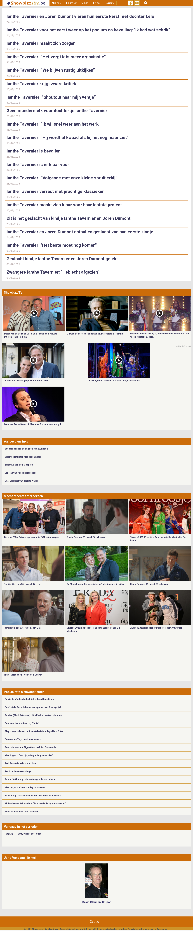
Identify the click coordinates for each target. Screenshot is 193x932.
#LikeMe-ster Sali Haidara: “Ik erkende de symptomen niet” (35, 803)
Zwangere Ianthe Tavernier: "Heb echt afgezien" (53, 272)
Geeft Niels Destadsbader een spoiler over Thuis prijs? (33, 707)
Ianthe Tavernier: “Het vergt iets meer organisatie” (56, 56)
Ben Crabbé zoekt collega (18, 771)
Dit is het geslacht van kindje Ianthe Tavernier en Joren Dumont (68, 218)
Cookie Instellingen (137, 929)
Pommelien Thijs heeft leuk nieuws (23, 739)
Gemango (162, 929)
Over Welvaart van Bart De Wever (21, 481)
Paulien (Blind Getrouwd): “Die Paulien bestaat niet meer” (34, 715)
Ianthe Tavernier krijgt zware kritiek (41, 83)
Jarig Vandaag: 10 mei (20, 858)
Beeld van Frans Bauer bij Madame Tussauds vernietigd (32, 424)
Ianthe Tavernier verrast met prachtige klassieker (55, 191)
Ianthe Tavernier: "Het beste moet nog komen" (52, 245)
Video (84, 3)
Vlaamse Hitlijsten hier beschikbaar (23, 457)
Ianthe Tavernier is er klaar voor (38, 164)
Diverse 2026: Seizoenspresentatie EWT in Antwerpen (31, 537)
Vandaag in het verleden (21, 826)
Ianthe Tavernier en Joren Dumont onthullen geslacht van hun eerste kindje (80, 231)
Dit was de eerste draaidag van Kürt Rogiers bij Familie (95, 333)
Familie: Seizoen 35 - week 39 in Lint (22, 584)
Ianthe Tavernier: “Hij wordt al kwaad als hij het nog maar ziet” (68, 137)
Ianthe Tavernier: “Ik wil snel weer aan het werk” (53, 124)
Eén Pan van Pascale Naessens (21, 473)
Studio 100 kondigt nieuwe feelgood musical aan (30, 779)
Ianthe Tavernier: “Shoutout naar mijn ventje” (51, 97)
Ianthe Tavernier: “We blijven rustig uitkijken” (51, 70)
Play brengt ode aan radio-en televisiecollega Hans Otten (34, 731)
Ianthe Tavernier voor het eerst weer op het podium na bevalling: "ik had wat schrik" (88, 29)
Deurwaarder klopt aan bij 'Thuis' (21, 723)
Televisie (71, 3)
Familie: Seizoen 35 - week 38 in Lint (22, 628)
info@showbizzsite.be (114, 929)
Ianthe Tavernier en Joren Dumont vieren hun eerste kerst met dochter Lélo (80, 16)
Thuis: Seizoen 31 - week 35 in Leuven (149, 584)
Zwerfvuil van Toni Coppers (19, 465)
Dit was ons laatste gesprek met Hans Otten (26, 380)
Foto (96, 3)
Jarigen (109, 3)
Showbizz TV (13, 292)
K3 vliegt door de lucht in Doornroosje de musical (114, 380)
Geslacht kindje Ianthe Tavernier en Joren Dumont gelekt (63, 258)
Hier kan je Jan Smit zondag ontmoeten (25, 787)
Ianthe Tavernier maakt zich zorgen (41, 43)
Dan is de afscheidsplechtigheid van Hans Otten (29, 699)
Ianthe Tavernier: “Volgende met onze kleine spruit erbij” (62, 177)
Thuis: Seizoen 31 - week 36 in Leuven (86, 537)
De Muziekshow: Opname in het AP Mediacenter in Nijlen (96, 584)
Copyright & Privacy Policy (87, 929)
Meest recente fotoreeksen (23, 496)
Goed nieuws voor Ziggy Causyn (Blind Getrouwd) (30, 747)
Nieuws (56, 3)
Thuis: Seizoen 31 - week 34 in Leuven (23, 675)
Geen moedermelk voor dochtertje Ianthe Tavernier (57, 110)
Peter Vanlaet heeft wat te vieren (21, 811)
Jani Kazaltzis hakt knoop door (21, 763)
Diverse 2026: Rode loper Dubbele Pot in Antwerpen (156, 628)
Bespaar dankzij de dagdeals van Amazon (26, 449)
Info (69, 929)
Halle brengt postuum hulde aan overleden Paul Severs (33, 795)
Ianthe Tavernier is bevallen (34, 151)
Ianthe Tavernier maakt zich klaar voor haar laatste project (65, 204)
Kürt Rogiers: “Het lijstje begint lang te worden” (29, 755)
